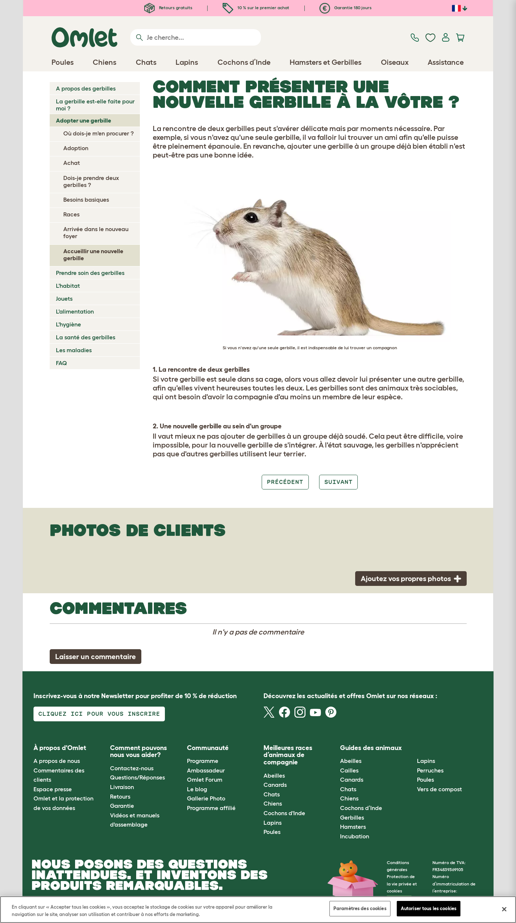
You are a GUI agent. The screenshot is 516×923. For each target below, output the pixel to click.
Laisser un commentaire (95, 657)
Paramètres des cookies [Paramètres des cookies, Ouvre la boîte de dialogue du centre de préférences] (359, 908)
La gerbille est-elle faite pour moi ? (95, 105)
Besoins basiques (86, 199)
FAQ (61, 363)
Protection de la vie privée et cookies (402, 883)
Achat (71, 162)
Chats (272, 794)
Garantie (122, 805)
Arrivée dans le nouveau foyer (95, 232)
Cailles (349, 770)
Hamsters (353, 826)
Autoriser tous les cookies (428, 908)
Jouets (64, 298)
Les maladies (74, 350)
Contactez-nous (131, 768)
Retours (120, 796)
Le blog (197, 789)
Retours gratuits (168, 7)
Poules (272, 831)
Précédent (285, 482)
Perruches (430, 770)
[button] (411, 748)
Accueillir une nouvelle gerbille (93, 254)
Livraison (122, 787)
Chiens (273, 803)
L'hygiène (68, 324)
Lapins (273, 822)
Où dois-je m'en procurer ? (98, 133)
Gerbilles (352, 817)
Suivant (338, 482)
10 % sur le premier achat (256, 7)
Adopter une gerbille (83, 120)
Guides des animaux (371, 748)
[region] (258, 909)
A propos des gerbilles (86, 88)
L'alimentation (75, 311)
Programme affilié (211, 807)
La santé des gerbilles (85, 337)
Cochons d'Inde (284, 813)
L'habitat (68, 285)
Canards (275, 784)
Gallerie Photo (206, 798)
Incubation (354, 836)
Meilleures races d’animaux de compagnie (288, 755)
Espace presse (52, 789)
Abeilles (274, 775)
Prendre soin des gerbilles (90, 272)
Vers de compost (439, 789)
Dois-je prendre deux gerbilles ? (91, 181)
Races (71, 214)
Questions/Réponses (137, 777)
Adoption (75, 148)
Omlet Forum (204, 779)
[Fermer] (504, 909)
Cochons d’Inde (361, 807)
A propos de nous (56, 760)
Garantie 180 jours (345, 7)
